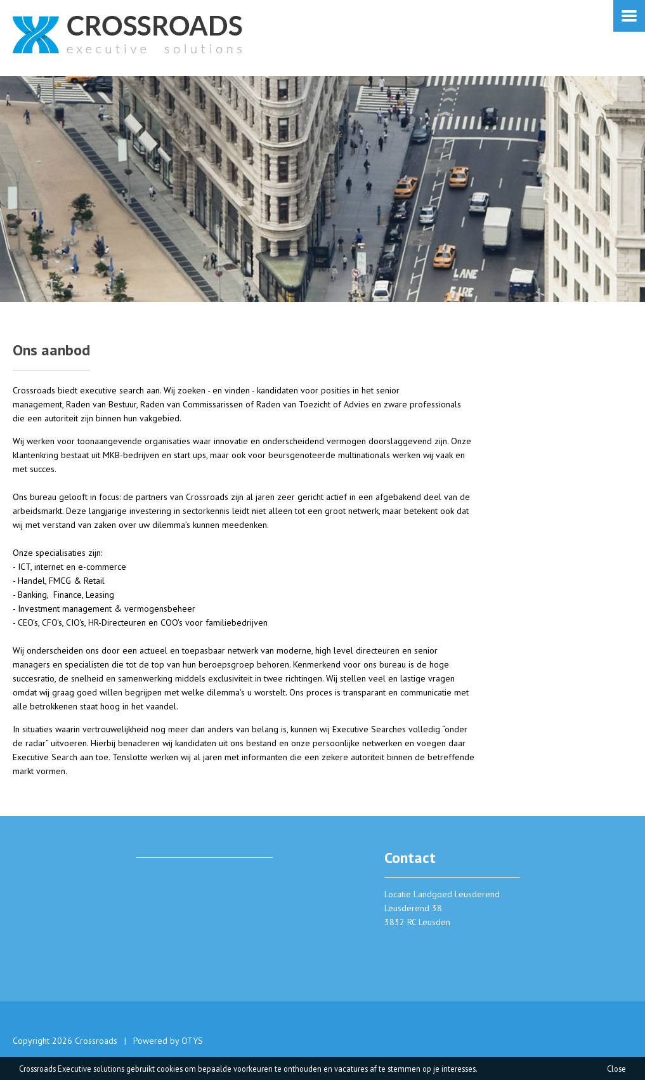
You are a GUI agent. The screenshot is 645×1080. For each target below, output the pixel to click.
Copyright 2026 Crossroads (65, 1040)
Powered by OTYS (168, 1040)
